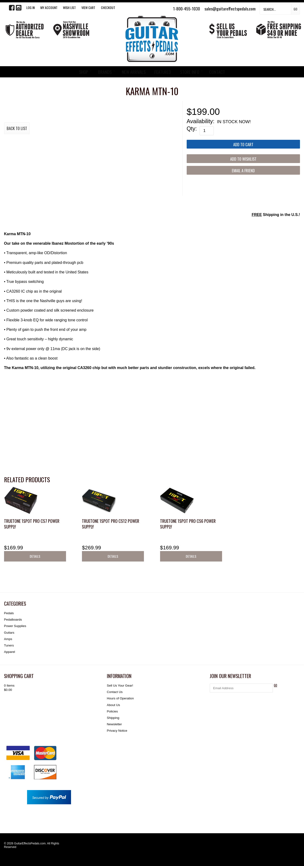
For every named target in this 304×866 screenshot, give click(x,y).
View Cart (88, 7)
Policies (112, 711)
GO (275, 685)
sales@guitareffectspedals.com (230, 8)
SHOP (83, 72)
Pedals (9, 613)
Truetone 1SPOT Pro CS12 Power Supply (110, 523)
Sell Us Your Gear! (120, 685)
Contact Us (115, 692)
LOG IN (30, 7)
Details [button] (35, 556)
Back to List (17, 128)
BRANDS (105, 72)
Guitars (9, 632)
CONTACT (217, 72)
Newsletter (114, 724)
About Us (113, 705)
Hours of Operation (120, 698)
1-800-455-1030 (186, 8)
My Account (48, 7)
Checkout (108, 7)
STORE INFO (189, 72)
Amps (8, 639)
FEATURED (162, 72)
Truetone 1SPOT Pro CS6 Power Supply (188, 523)
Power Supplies (15, 626)
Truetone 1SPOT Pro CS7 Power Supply (31, 523)
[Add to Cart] (243, 144)
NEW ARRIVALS (134, 72)
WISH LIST (69, 7)
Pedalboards (13, 619)
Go (295, 8)
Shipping (113, 718)
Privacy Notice (117, 730)
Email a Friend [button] (243, 170)
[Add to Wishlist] (243, 158)
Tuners (9, 645)
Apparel (9, 652)
